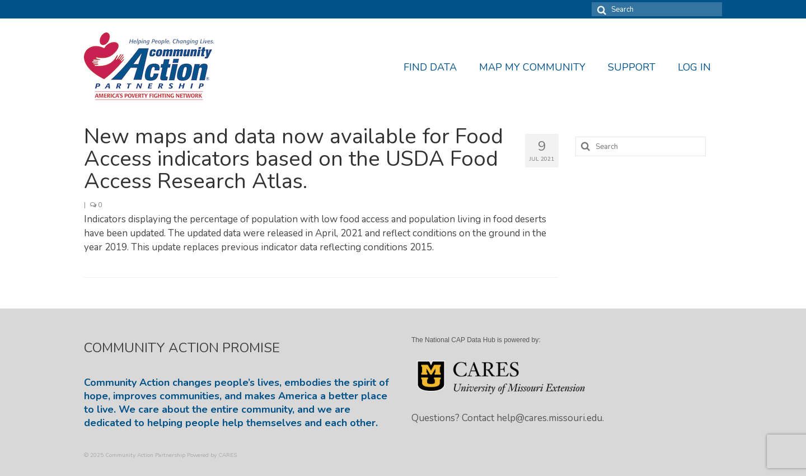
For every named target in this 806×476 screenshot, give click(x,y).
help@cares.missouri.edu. (550, 418)
